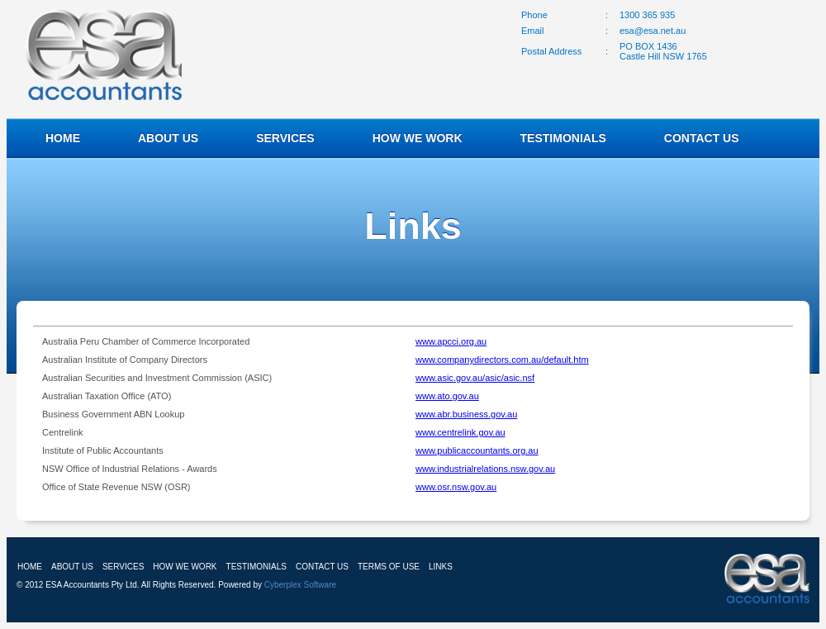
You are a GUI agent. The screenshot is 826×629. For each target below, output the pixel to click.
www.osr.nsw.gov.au (455, 487)
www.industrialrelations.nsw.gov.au (485, 469)
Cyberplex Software (300, 584)
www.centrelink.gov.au (460, 432)
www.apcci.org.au (451, 341)
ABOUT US (168, 138)
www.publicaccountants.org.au (477, 450)
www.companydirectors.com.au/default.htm (502, 360)
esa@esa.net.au (653, 31)
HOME (62, 138)
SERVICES (285, 138)
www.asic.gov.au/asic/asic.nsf (474, 378)
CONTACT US (701, 138)
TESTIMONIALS (563, 138)
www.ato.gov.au (447, 396)
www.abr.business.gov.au (466, 414)
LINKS (441, 566)
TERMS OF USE (389, 566)
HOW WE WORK (418, 138)
